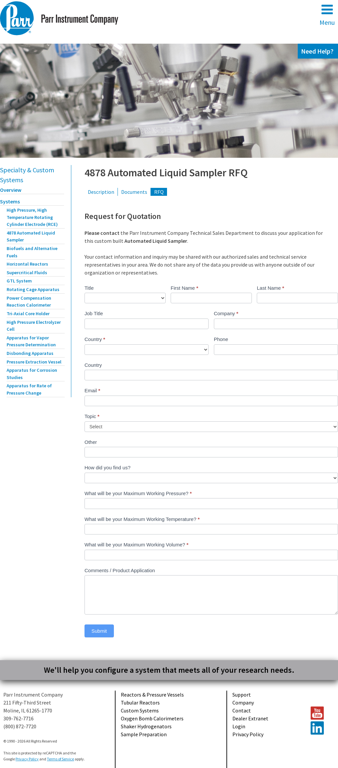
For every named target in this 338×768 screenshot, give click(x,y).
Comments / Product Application (119, 570)
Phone (221, 339)
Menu (327, 14)
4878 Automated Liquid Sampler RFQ (166, 172)
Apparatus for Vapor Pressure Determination (31, 341)
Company (226, 313)
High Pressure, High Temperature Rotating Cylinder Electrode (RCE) (32, 217)
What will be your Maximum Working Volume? (136, 544)
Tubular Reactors (140, 702)
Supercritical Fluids (27, 273)
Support (241, 694)
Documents (134, 192)
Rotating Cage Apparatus (33, 289)
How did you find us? (107, 467)
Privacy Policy (247, 734)
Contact (241, 710)
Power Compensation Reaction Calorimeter (29, 301)
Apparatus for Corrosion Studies (32, 373)
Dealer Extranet (250, 718)
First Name (184, 288)
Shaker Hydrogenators (146, 726)
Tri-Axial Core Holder (28, 314)
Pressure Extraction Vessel (34, 362)
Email (92, 390)
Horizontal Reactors (27, 264)
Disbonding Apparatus (30, 353)
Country (94, 339)
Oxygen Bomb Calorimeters (152, 718)
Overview (10, 190)
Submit (99, 631)
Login (238, 726)
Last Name (270, 288)
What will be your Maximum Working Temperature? (142, 519)
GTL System (19, 281)
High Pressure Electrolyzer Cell (34, 325)
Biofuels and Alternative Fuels (32, 252)
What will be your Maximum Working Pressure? (138, 493)
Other (90, 442)
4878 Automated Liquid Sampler (31, 236)
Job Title (93, 313)
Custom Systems (140, 710)
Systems (10, 201)
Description (101, 192)
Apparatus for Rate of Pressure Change (29, 389)
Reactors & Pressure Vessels (152, 694)
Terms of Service (60, 758)
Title (89, 288)
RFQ (159, 192)
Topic (91, 416)
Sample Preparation (144, 734)
